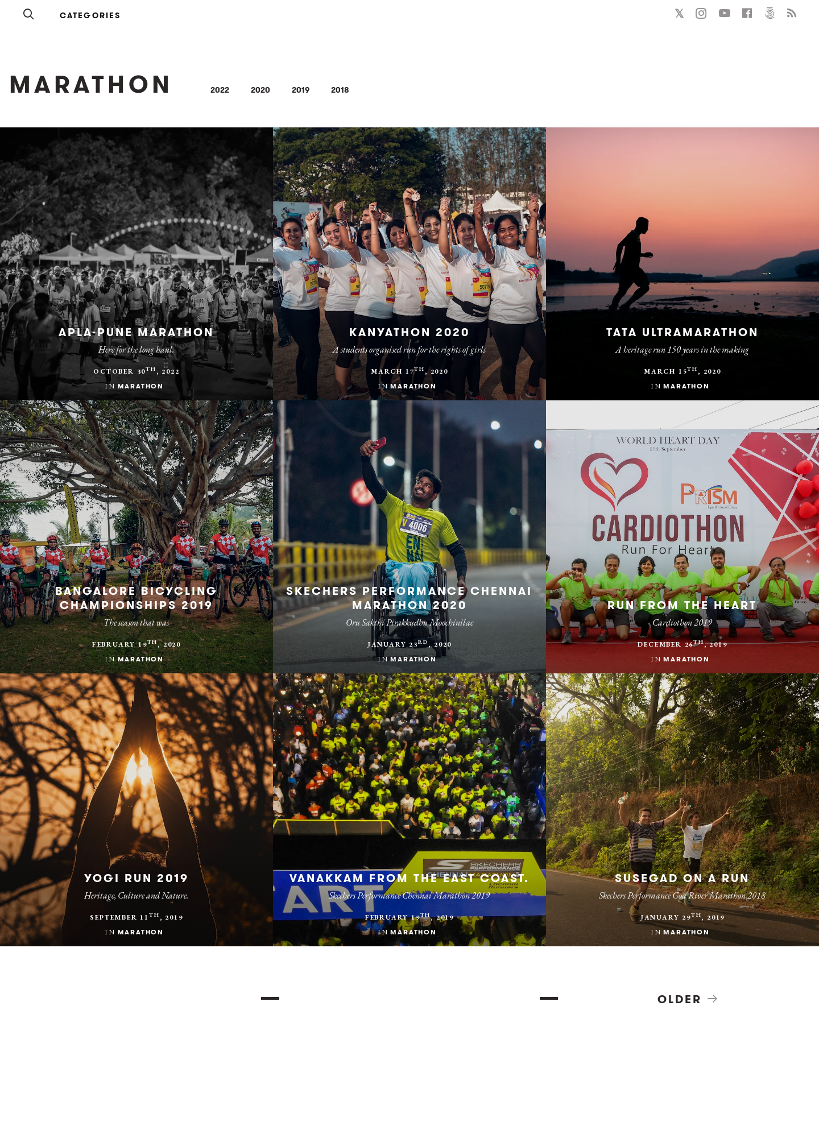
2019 (300, 90)
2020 (260, 90)
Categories (90, 15)
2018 (340, 90)
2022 (219, 90)
